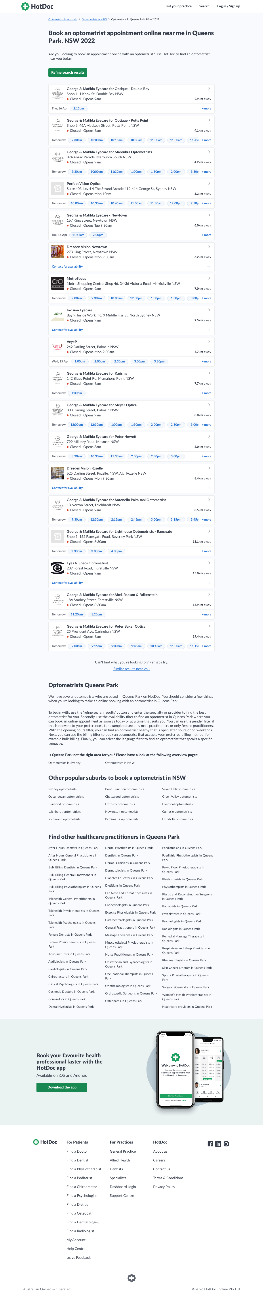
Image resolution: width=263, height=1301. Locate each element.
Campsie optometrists (177, 811)
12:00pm (176, 203)
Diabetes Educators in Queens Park (129, 878)
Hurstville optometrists (177, 819)
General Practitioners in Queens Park (130, 927)
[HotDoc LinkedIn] (218, 1144)
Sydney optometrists (62, 789)
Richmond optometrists (64, 819)
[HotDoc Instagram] (226, 1144)
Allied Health (120, 1160)
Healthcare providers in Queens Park (187, 1006)
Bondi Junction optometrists (124, 789)
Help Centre (76, 1249)
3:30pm (196, 171)
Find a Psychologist (82, 1196)
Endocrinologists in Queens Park (127, 905)
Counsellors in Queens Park (67, 999)
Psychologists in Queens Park (182, 921)
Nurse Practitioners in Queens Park (129, 954)
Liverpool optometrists (177, 804)
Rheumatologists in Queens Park (184, 960)
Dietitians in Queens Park (122, 885)
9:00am (77, 298)
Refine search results (67, 72)
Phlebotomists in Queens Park (182, 879)
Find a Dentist (77, 1160)
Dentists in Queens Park (121, 855)
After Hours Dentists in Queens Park (73, 848)
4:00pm (116, 551)
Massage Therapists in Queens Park (129, 935)
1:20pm (96, 614)
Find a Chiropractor (82, 1187)
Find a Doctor (77, 1151)
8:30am (77, 456)
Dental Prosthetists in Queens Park (129, 848)
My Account (76, 1240)
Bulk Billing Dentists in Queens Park (72, 867)
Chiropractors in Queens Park (68, 976)
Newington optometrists (121, 811)
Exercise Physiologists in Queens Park (130, 912)
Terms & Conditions (168, 1178)
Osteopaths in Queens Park (123, 1001)
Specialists (118, 1178)
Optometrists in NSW (94, 19)
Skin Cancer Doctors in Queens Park (187, 968)
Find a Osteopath (80, 1213)
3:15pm (176, 519)
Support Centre (122, 1196)
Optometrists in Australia (62, 19)
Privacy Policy (164, 1187)
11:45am (196, 140)
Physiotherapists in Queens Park (184, 887)
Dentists (116, 1169)
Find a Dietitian (78, 1204)
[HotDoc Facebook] (210, 1144)
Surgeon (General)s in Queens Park (185, 987)
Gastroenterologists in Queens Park (129, 920)
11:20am (77, 614)
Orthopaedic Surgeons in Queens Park (131, 993)
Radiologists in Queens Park (181, 929)
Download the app (62, 1087)
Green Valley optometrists (179, 796)
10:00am (97, 140)
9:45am (136, 646)
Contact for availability (131, 266)
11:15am (196, 646)
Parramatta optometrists (121, 819)
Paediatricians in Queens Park (182, 848)
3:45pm (196, 519)
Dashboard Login (123, 1187)
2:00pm (176, 171)
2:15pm (78, 108)
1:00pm (136, 171)
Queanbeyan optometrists (66, 796)
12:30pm (136, 298)
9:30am (77, 140)
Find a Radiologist (80, 1231)
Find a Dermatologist (83, 1222)
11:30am (176, 140)
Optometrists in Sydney (64, 763)
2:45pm (136, 519)
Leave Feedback (79, 1257)
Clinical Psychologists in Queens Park (73, 984)
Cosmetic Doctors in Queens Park (71, 991)
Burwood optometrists (63, 804)
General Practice (123, 1151)
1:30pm (156, 171)
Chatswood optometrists (122, 796)
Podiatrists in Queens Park (180, 906)
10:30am (136, 140)
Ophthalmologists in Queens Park (128, 986)
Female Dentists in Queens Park (70, 934)
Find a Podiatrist (79, 1178)
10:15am (117, 140)
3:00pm (196, 298)
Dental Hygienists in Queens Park (71, 1006)
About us (160, 1151)
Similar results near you (131, 669)
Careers (159, 1160)
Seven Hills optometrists (178, 789)
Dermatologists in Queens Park (126, 870)
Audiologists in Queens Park (67, 961)
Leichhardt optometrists (64, 811)
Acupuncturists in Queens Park (69, 954)
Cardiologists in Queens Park (67, 969)
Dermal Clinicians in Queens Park (127, 863)
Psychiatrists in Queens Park (181, 914)
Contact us (161, 1169)
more (206, 108)
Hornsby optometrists (120, 804)
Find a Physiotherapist (84, 1169)
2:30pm (196, 203)
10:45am (117, 203)
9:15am (96, 646)
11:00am (156, 140)
